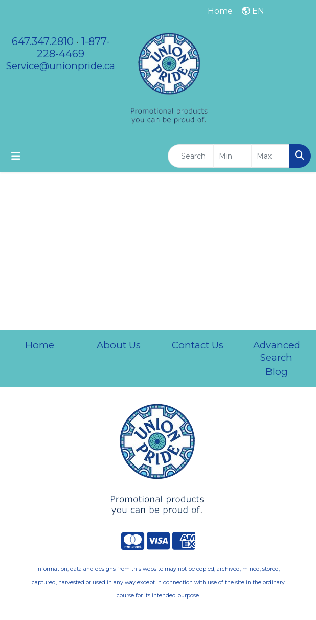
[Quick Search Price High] (270, 156)
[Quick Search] (191, 156)
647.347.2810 (43, 41)
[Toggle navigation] (16, 156)
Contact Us (197, 345)
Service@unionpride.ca (60, 66)
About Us (119, 345)
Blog (276, 372)
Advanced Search (276, 351)
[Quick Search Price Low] (232, 156)
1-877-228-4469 (73, 47)
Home (39, 345)
